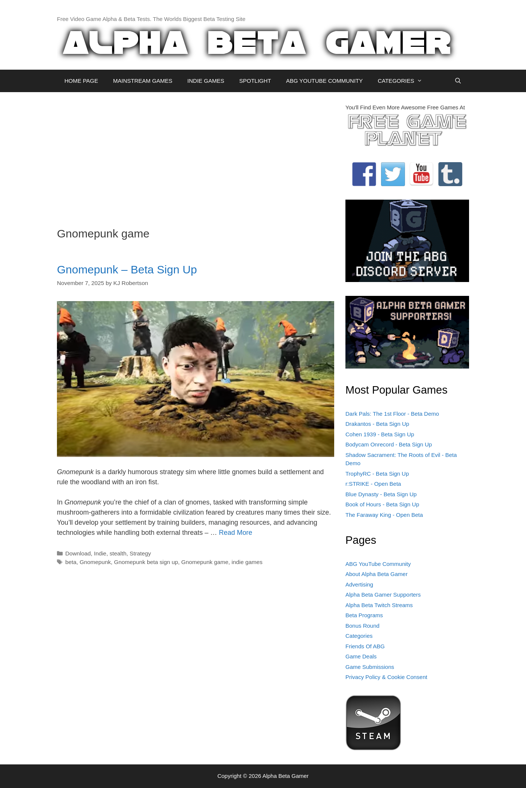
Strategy (140, 553)
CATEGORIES (404, 81)
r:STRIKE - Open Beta (373, 484)
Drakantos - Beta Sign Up (377, 424)
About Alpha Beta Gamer (376, 574)
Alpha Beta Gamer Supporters (383, 594)
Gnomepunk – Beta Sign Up (127, 269)
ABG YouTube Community (378, 564)
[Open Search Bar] (458, 81)
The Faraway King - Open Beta (384, 515)
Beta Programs (364, 615)
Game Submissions (369, 667)
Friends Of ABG (365, 646)
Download (78, 553)
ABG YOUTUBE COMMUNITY (324, 81)
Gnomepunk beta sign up (146, 562)
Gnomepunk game (205, 562)
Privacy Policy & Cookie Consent (386, 677)
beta (70, 562)
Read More (235, 532)
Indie (100, 553)
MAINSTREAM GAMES (142, 81)
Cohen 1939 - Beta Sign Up (379, 434)
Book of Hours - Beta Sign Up (382, 504)
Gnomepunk (95, 562)
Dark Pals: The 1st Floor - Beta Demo (392, 413)
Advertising (359, 584)
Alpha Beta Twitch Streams (379, 605)
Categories (359, 636)
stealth (117, 553)
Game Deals (361, 656)
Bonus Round (362, 625)
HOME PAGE (81, 81)
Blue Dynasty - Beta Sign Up (381, 494)
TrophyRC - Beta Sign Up (377, 473)
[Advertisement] (195, 155)
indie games (247, 562)
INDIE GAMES (205, 81)
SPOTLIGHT (255, 81)
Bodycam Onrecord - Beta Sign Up (388, 444)
